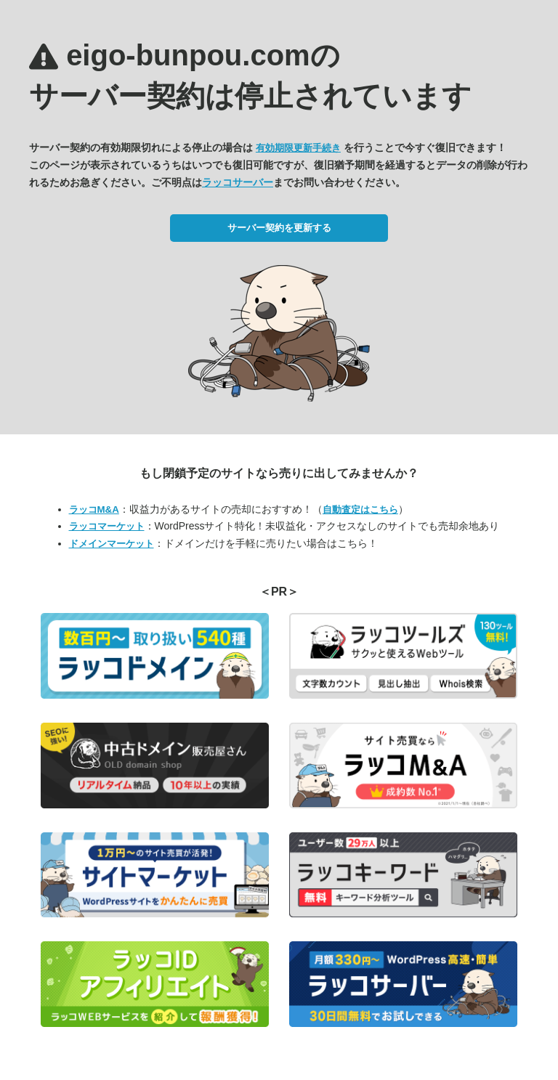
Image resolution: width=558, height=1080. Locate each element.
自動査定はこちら (360, 509)
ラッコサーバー (237, 182)
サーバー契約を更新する (279, 227)
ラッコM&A (94, 509)
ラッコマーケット (107, 526)
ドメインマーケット (111, 543)
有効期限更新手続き (298, 147)
